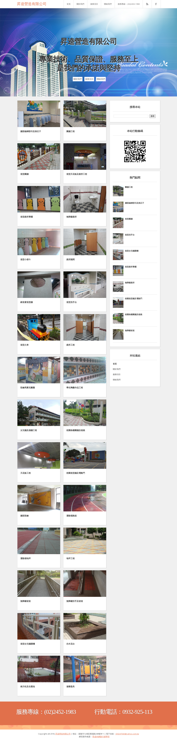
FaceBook (155, 4)
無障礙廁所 (71, 216)
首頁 (69, 4)
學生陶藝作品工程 (74, 387)
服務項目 (94, 4)
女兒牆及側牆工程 (28, 430)
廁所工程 (70, 345)
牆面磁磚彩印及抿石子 (30, 131)
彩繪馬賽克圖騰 (27, 387)
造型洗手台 (71, 302)
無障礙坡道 (25, 601)
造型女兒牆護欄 (27, 643)
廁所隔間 (70, 259)
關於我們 (80, 4)
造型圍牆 (24, 174)
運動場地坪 (25, 558)
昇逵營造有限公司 (31, 3)
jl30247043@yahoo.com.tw (127, 733)
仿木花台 (70, 643)
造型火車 (24, 345)
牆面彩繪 (24, 515)
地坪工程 (70, 558)
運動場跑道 (71, 515)
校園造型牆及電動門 (75, 473)
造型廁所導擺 (26, 216)
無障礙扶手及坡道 (74, 601)
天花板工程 (25, 473)
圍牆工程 (70, 131)
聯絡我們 (108, 4)
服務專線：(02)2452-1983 (129, 4)
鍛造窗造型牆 (26, 302)
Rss (147, 4)
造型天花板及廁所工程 (76, 174)
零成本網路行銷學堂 (101, 736)
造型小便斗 (25, 259)
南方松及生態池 (27, 686)
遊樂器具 (70, 686)
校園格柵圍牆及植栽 (75, 430)
